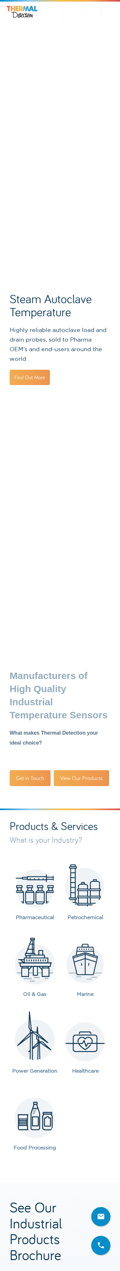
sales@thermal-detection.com (91, 11)
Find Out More (29, 377)
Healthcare (85, 1071)
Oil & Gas (34, 994)
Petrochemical (85, 917)
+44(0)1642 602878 (110, 11)
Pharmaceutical (35, 917)
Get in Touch (30, 778)
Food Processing (34, 1147)
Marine (85, 994)
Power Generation (34, 1071)
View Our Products (81, 778)
